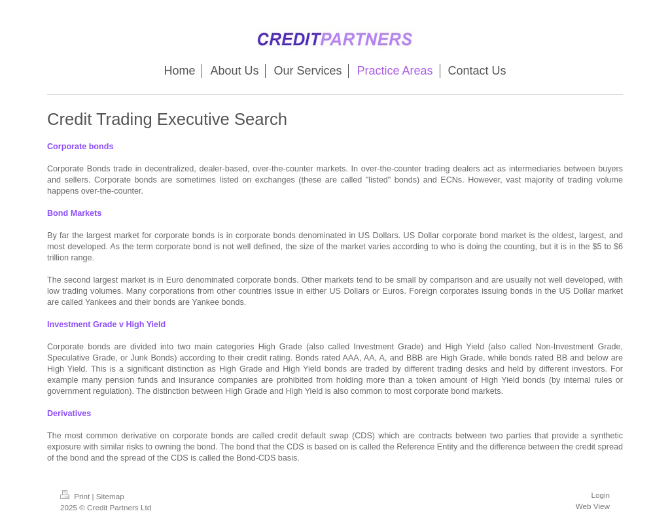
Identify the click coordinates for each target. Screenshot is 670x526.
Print (76, 496)
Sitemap (110, 496)
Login (600, 495)
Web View (593, 506)
